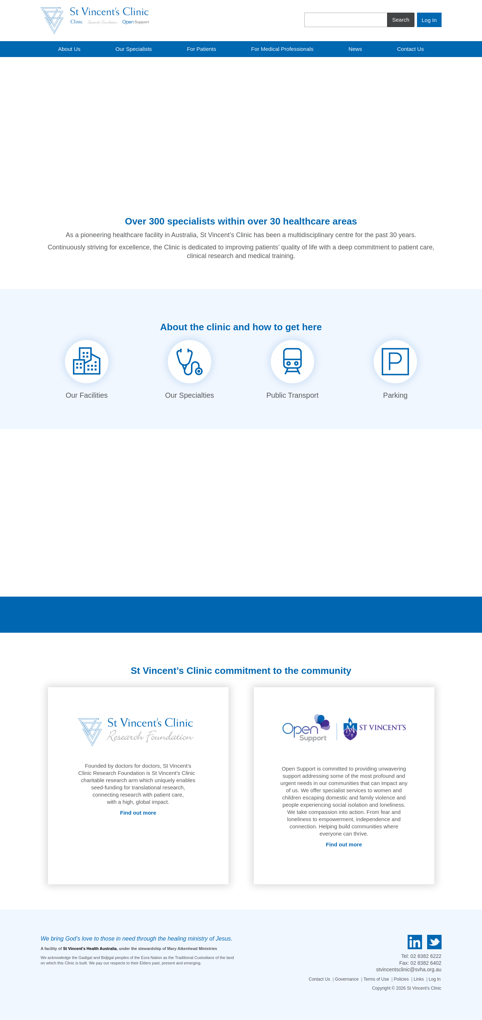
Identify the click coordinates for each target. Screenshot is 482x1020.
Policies (401, 979)
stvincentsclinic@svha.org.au (409, 969)
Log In (434, 979)
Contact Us (319, 979)
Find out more (138, 813)
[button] (9, 120)
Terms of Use (376, 979)
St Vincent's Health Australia (90, 948)
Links (419, 979)
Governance (347, 979)
